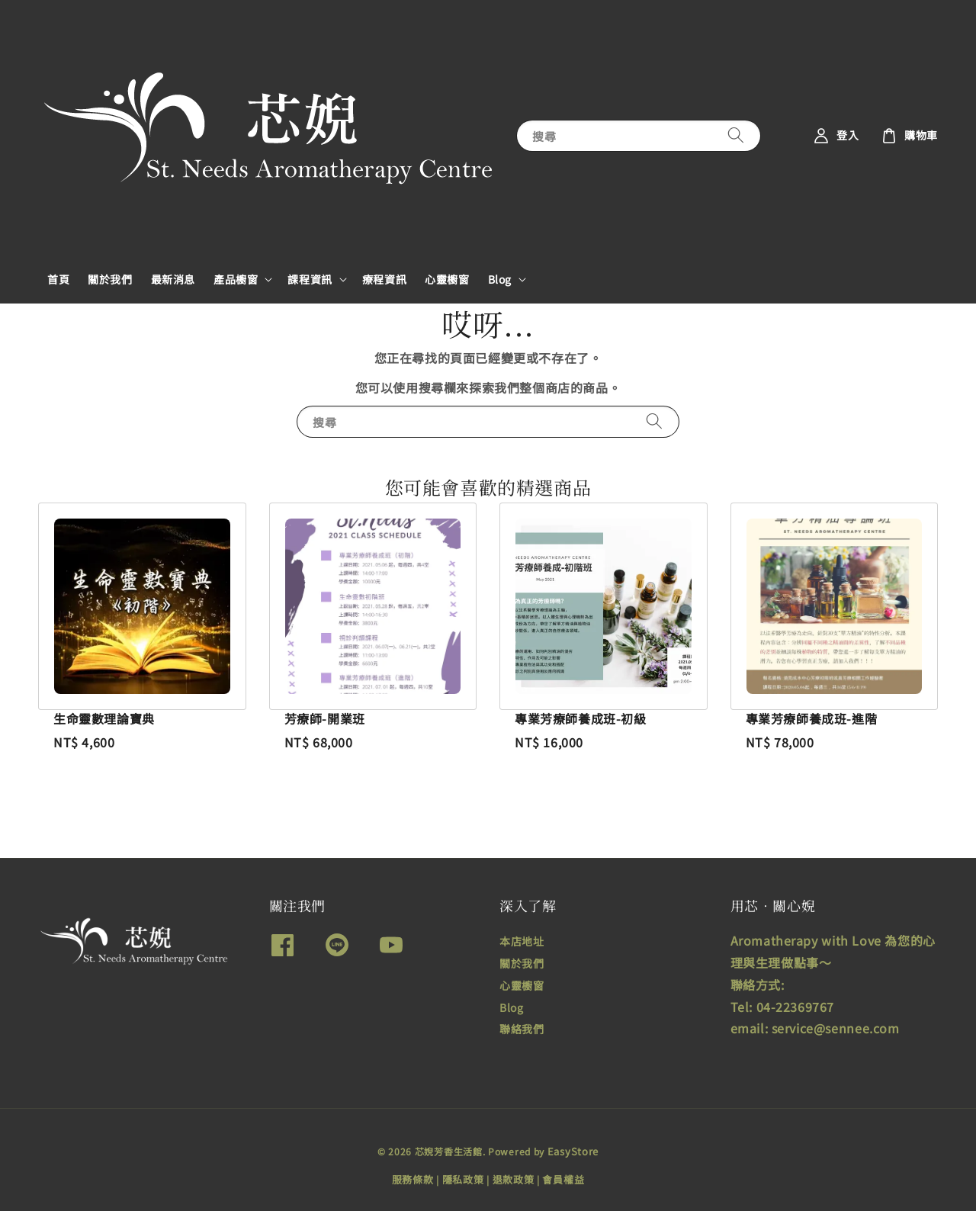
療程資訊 (384, 279)
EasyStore (573, 1151)
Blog (500, 279)
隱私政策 (463, 1179)
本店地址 (521, 941)
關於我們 (110, 279)
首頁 (58, 279)
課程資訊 (309, 279)
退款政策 (514, 1179)
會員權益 (563, 1179)
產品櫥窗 (236, 279)
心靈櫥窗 (447, 279)
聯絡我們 (521, 1028)
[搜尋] (735, 135)
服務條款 (413, 1179)
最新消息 (173, 279)
